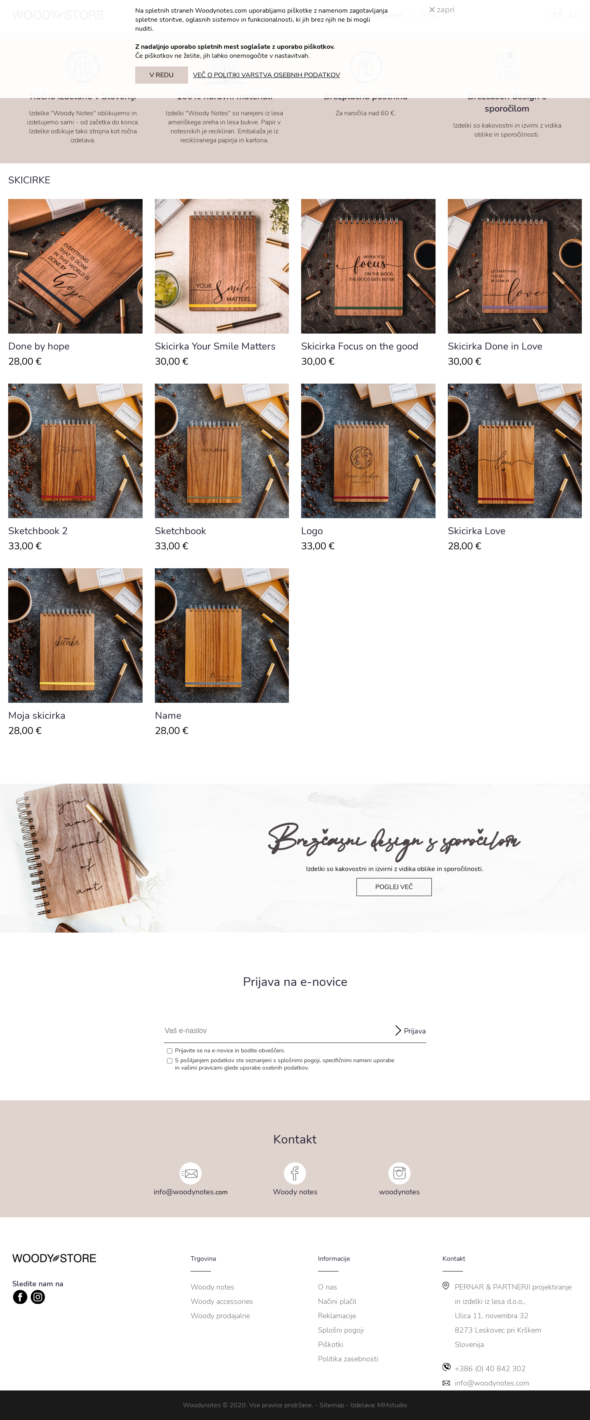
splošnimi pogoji (299, 1060)
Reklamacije (337, 1316)
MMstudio (392, 1405)
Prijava (415, 1031)
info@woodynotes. (185, 1192)
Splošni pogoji (341, 1330)
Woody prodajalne (220, 1316)
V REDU (162, 75)
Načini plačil (337, 1301)
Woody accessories (222, 1301)
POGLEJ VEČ (394, 887)
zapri (442, 9)
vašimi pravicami (201, 1068)
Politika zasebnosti (348, 1359)
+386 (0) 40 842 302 (490, 1369)
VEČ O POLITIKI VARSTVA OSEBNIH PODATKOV (266, 75)
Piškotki (330, 1344)
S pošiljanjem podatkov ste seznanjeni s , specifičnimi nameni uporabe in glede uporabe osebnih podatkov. (284, 1064)
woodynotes (399, 1192)
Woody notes (295, 1192)
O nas (327, 1287)
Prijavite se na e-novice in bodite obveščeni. (230, 1050)
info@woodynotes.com (492, 1383)
